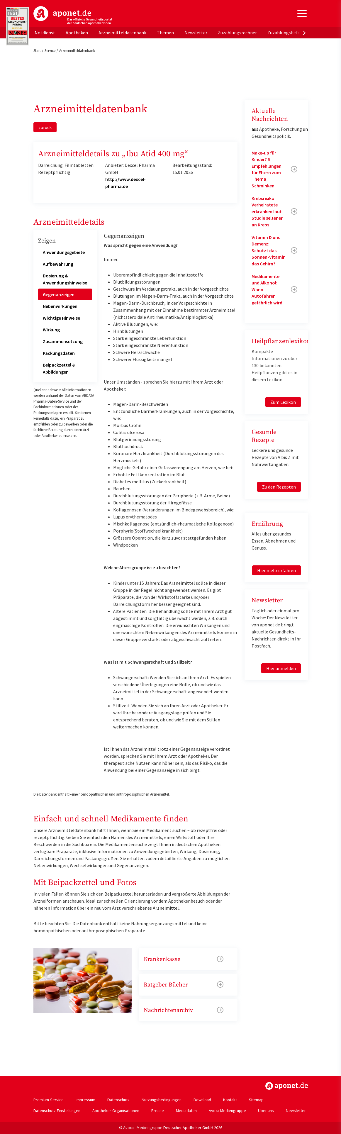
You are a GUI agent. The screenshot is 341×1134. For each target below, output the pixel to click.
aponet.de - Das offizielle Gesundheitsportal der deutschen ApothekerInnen (72, 15)
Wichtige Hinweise (61, 318)
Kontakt (230, 1099)
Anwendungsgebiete (64, 252)
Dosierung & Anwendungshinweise (65, 279)
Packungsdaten (59, 353)
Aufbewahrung (58, 264)
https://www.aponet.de (286, 1086)
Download (202, 1099)
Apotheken (77, 32)
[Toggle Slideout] (302, 13)
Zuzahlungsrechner (237, 32)
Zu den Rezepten (279, 487)
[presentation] (304, 32)
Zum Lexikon (283, 402)
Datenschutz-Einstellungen (56, 1110)
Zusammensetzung (63, 341)
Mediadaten (186, 1110)
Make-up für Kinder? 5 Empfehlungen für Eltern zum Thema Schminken (266, 169)
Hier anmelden (281, 668)
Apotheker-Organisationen (115, 1110)
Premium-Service (48, 1099)
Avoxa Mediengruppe (227, 1110)
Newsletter (195, 32)
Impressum (85, 1099)
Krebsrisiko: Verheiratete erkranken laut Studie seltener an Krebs (267, 211)
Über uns (266, 1110)
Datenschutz (118, 1099)
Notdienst (45, 32)
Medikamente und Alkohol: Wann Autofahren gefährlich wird (267, 289)
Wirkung (51, 330)
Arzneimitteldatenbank (122, 32)
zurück (45, 127)
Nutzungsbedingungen (161, 1099)
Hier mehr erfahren (276, 570)
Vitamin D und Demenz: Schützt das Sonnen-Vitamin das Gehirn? (269, 250)
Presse (157, 1110)
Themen (165, 32)
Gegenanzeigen (58, 294)
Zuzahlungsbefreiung (289, 32)
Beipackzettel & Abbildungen (59, 368)
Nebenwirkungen (60, 306)
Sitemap (256, 1099)
